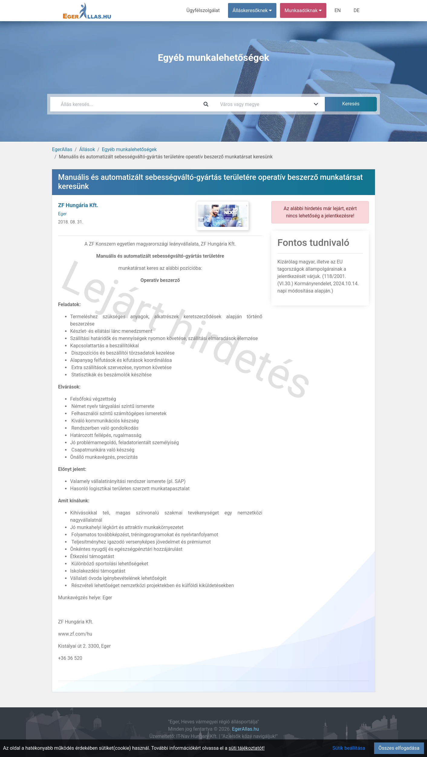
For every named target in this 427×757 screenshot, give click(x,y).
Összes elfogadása (399, 748)
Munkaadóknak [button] (303, 10)
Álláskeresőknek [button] (252, 10)
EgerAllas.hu (245, 729)
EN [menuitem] (338, 10)
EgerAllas (62, 149)
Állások (87, 149)
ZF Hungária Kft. (78, 205)
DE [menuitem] (357, 10)
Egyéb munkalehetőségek (129, 149)
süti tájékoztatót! (247, 748)
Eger (62, 214)
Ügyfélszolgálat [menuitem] (203, 10)
